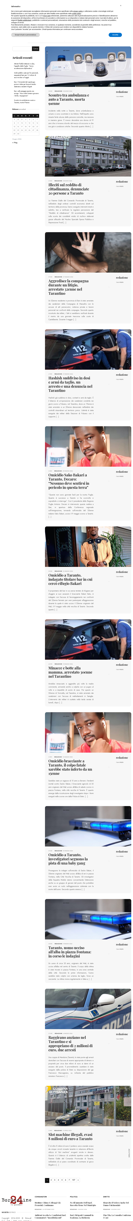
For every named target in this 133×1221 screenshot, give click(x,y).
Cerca (35, 48)
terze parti (46, 16)
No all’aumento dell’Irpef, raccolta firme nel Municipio (83, 1159)
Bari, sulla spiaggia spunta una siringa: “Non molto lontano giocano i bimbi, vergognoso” (26, 93)
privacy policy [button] (78, 11)
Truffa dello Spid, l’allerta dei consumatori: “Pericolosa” (48, 1196)
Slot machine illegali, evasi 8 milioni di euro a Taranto (67, 1093)
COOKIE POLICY (32, 1214)
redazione (58, 91)
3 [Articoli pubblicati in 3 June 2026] (21, 119)
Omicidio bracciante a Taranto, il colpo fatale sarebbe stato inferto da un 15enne (69, 734)
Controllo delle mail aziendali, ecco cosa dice (116, 1196)
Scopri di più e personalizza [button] (25, 35)
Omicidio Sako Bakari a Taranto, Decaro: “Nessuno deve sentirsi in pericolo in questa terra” (70, 461)
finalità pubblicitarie (24, 20)
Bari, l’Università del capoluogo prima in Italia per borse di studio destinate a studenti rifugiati (25, 84)
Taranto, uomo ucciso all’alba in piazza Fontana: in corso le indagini (69, 914)
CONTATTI (43, 1214)
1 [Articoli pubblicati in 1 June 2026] (14, 119)
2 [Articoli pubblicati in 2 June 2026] (18, 119)
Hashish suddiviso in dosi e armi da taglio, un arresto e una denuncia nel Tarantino (70, 369)
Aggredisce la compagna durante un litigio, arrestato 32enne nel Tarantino (67, 278)
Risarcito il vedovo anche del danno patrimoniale (116, 1159)
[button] (121, 5)
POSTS (121, 96)
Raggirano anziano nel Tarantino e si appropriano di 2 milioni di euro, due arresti (69, 1003)
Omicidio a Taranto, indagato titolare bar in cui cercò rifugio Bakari (69, 555)
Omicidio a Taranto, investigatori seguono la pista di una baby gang (69, 823)
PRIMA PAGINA (6, 1214)
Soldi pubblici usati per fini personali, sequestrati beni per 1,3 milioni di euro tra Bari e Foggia (26, 75)
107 (80, 1136)
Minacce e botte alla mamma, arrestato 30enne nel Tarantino (69, 645)
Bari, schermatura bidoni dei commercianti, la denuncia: (82, 1184)
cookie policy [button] (76, 13)
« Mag (14, 142)
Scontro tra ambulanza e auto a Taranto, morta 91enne (69, 97)
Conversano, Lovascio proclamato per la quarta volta (83, 1196)
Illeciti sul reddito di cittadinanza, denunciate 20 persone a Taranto (67, 183)
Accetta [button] (115, 35)
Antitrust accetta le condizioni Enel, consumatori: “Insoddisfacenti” (50, 1172)
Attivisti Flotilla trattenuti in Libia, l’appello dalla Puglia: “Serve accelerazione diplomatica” (24, 66)
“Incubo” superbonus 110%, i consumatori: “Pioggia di (47, 1184)
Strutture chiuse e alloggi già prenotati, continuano (47, 1159)
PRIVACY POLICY (19, 1214)
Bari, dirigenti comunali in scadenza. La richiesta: (81, 1172)
